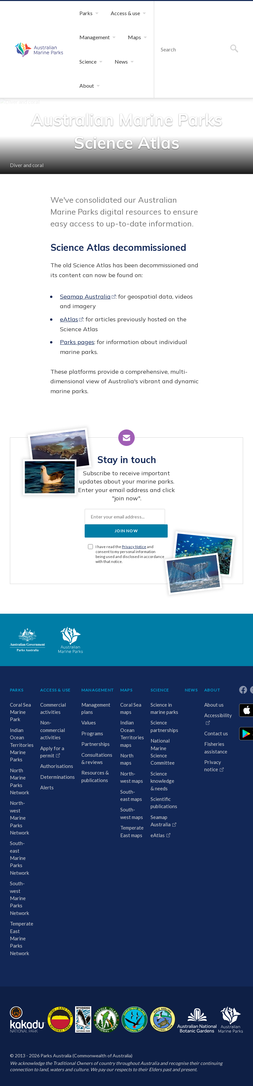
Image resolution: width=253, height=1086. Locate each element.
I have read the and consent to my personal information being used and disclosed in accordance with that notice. (130, 554)
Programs (92, 733)
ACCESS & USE (55, 690)
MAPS (126, 690)
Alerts (47, 787)
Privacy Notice (134, 546)
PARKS (16, 690)
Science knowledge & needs (162, 781)
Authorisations (56, 766)
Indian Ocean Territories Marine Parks (22, 745)
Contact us (216, 733)
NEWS (191, 690)
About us (214, 705)
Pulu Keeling (163, 1019)
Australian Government (27, 639)
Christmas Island (135, 1019)
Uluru (60, 1019)
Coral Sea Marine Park (20, 712)
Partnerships (95, 744)
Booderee (83, 1019)
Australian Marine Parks (38, 49)
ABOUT (212, 690)
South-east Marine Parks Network (19, 858)
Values (88, 722)
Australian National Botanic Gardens (196, 1019)
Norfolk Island (106, 1019)
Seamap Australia (85, 296)
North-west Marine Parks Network (19, 818)
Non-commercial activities (52, 729)
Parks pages (77, 342)
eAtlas (69, 319)
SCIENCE (160, 690)
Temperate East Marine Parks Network (21, 938)
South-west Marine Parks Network (19, 898)
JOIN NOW (126, 530)
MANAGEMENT (97, 690)
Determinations (57, 777)
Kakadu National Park (27, 1019)
